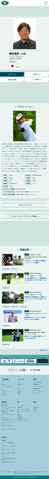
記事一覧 (20, 407)
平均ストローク (6, 417)
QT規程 (19, 415)
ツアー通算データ (37, 79)
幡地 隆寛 (6, 269)
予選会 (3, 393)
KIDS (19, 393)
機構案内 (4, 440)
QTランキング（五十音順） (23, 412)
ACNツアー (5, 384)
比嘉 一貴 (15, 269)
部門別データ (37, 74)
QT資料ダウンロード (23, 419)
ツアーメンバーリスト (39, 391)
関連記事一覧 (43, 350)
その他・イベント (6, 395)
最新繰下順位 (36, 388)
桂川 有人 (24, 306)
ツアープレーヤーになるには (8, 446)
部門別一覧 (5, 405)
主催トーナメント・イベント (8, 450)
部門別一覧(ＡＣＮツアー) (8, 420)
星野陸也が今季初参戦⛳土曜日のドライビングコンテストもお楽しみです (35, 299)
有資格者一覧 (36, 384)
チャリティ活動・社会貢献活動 (8, 453)
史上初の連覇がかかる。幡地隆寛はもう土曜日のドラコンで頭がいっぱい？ (35, 280)
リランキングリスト (38, 386)
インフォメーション (23, 405)
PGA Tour (4, 391)
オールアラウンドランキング (8, 415)
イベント (35, 411)
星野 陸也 (15, 306)
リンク (3, 456)
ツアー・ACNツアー (7, 386)
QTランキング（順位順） (24, 409)
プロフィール (12, 74)
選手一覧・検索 (37, 382)
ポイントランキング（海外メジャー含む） (8, 408)
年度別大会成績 (12, 79)
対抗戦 (35, 409)
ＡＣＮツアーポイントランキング (8, 422)
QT (2, 388)
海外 (19, 388)
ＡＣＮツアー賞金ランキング (8, 426)
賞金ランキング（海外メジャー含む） (8, 411)
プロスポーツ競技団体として (8, 443)
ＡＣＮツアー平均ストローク (8, 429)
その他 (19, 391)
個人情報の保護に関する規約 (8, 459)
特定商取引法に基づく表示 (8, 462)
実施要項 (20, 417)
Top (34, 405)
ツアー (3, 382)
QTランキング (36, 393)
